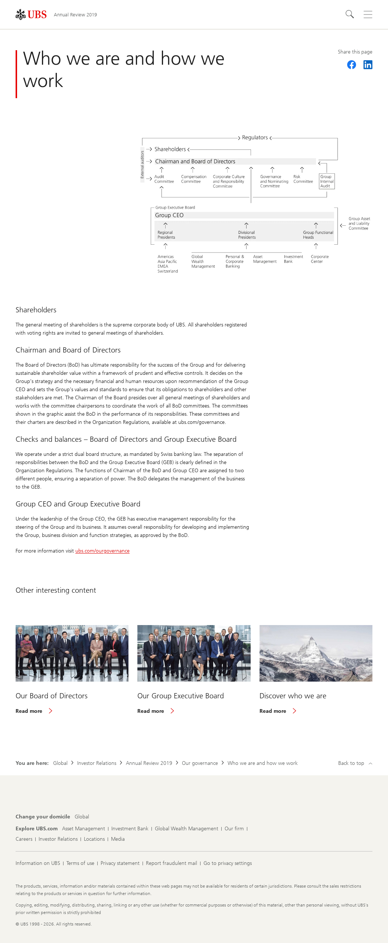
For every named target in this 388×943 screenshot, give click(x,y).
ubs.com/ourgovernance (102, 551)
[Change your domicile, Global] (82, 816)
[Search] (350, 14)
